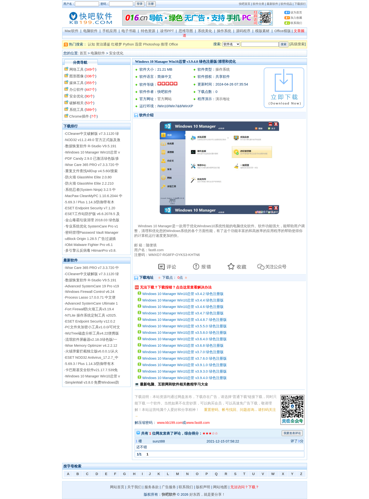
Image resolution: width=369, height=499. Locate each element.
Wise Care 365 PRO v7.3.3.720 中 (92, 165)
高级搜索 (297, 44)
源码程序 (243, 31)
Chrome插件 (79, 116)
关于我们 (134, 487)
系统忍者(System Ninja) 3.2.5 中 (90, 190)
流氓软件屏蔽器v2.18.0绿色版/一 (91, 339)
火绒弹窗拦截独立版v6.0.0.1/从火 (91, 351)
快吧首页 (244, 4)
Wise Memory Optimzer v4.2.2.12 (91, 345)
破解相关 (76, 103)
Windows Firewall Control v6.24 (89, 292)
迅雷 (138, 44)
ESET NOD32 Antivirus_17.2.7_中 (91, 357)
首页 (83, 53)
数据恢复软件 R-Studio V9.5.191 (90, 146)
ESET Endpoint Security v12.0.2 (90, 321)
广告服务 (169, 487)
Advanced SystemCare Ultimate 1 (91, 303)
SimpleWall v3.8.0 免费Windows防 (92, 382)
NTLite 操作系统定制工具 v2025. (91, 315)
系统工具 (76, 110)
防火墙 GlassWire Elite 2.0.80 (88, 177)
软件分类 (258, 4)
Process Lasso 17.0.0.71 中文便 (90, 297)
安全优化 (116, 53)
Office (173, 44)
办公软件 (76, 89)
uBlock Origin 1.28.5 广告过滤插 (90, 239)
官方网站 (164, 99)
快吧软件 (169, 494)
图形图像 (76, 76)
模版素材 (262, 31)
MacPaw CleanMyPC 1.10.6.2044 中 (93, 196)
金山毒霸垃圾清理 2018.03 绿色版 (92, 220)
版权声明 (203, 487)
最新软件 (272, 4)
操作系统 (224, 31)
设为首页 (296, 12)
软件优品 (286, 4)
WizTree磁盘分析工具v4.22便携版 (92, 333)
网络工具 (76, 69)
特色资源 (148, 31)
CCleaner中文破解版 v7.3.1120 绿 (92, 134)
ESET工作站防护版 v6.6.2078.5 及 (92, 214)
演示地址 (222, 99)
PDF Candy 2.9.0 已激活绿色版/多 (92, 158)
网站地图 (220, 487)
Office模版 (283, 31)
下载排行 (300, 4)
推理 (164, 44)
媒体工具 (76, 83)
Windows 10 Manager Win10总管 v (92, 152)
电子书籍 (128, 31)
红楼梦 (116, 44)
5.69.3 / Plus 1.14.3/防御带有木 (89, 202)
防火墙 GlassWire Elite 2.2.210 (89, 183)
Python (128, 44)
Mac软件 (71, 31)
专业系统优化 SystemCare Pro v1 (91, 226)
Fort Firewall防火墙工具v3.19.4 (89, 309)
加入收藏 (296, 17)
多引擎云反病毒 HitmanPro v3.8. (90, 250)
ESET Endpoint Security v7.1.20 (90, 208)
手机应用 (109, 31)
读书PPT (167, 31)
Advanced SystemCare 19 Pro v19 (92, 286)
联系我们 (296, 23)
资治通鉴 (103, 44)
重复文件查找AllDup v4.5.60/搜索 (91, 171)
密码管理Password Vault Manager (92, 232)
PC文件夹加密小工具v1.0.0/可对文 (92, 327)
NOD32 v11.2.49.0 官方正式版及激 (92, 140)
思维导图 (186, 31)
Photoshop (151, 44)
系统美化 (205, 31)
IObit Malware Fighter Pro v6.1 (89, 245)
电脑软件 (90, 31)
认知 (91, 44)
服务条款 (151, 487)
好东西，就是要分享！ (207, 494)
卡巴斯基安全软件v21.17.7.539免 (91, 370)
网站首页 (117, 487)
